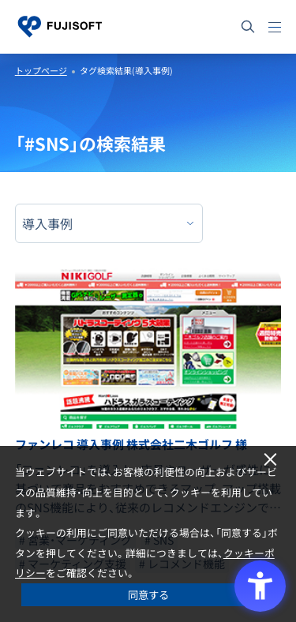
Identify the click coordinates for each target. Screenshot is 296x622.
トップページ (41, 70)
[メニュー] (275, 27)
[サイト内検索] (248, 27)
